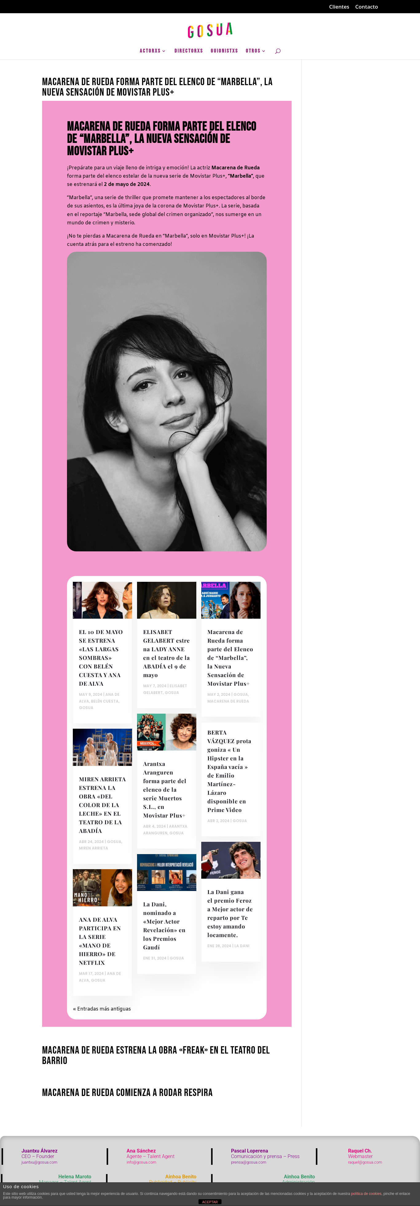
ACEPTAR (210, 1202)
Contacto (366, 7)
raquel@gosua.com (365, 1162)
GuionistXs (224, 51)
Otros (253, 51)
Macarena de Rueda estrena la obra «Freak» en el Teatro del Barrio (156, 1055)
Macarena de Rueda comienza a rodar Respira (127, 1092)
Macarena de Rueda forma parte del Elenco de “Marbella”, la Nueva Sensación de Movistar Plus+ (157, 87)
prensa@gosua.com (248, 1162)
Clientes (339, 7)
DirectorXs (189, 51)
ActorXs (150, 51)
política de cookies (366, 1194)
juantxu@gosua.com (39, 1162)
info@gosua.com (141, 1162)
